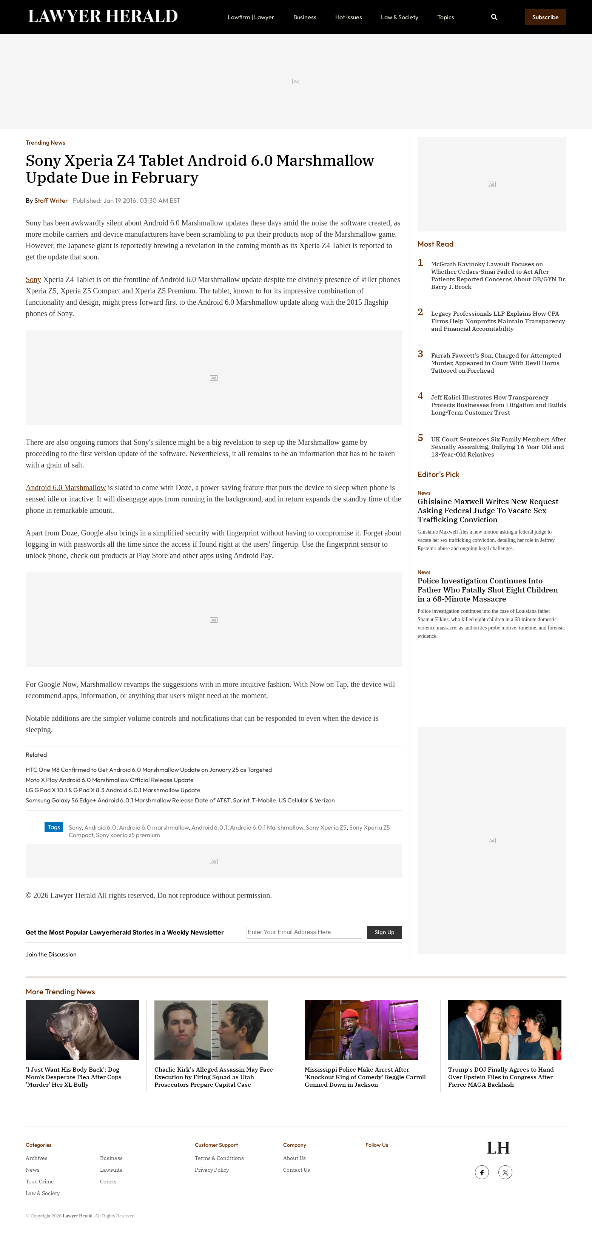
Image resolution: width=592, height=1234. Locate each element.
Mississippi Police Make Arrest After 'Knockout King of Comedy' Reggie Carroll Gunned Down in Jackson (365, 1077)
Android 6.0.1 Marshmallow (266, 827)
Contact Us (296, 1169)
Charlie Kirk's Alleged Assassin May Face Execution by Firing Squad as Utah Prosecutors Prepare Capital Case (213, 1077)
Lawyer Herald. (78, 1216)
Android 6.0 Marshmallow (66, 487)
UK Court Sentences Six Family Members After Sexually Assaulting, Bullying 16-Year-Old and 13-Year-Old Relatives (498, 446)
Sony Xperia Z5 (326, 827)
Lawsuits (111, 1169)
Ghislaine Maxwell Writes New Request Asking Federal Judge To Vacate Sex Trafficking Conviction (488, 510)
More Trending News (60, 991)
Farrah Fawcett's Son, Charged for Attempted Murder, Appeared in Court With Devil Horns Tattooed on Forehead (496, 363)
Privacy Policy (212, 1169)
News (424, 492)
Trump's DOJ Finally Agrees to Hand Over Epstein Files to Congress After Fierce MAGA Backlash (501, 1077)
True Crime (40, 1181)
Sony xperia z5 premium (128, 835)
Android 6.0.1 (209, 827)
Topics (445, 17)
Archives (37, 1158)
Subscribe (545, 17)
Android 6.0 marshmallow (154, 827)
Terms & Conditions (219, 1158)
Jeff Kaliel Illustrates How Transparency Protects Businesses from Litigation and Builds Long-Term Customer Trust (498, 404)
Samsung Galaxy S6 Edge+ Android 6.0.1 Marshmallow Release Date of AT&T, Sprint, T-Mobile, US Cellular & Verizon (180, 800)
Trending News (45, 142)
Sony (33, 279)
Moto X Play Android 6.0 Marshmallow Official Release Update (110, 780)
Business (304, 17)
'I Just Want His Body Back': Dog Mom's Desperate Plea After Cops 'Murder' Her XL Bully (74, 1077)
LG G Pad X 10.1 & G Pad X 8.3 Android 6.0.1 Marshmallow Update (113, 790)
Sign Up (385, 932)
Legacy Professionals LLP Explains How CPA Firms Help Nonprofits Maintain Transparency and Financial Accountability (498, 321)
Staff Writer (51, 200)
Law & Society (399, 17)
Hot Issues (348, 17)
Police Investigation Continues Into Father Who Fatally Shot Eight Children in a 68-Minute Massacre (488, 589)
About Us (294, 1158)
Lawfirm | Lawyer (251, 17)
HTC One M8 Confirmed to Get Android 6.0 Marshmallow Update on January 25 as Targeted (149, 769)
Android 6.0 (100, 827)
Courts (108, 1181)
